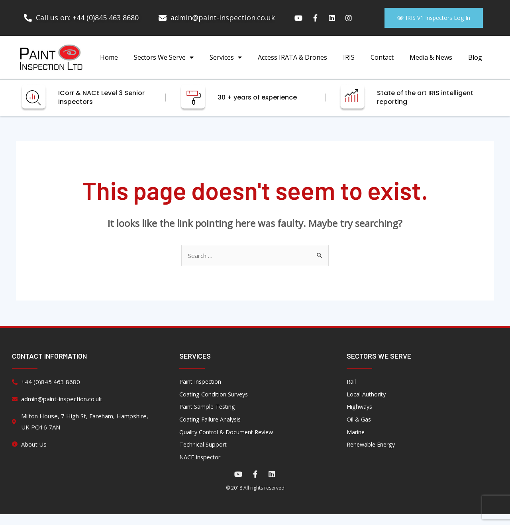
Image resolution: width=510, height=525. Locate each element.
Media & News (431, 63)
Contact (382, 63)
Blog (475, 63)
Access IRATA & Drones (292, 63)
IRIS (349, 63)
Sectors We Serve (164, 64)
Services (226, 64)
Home (109, 63)
